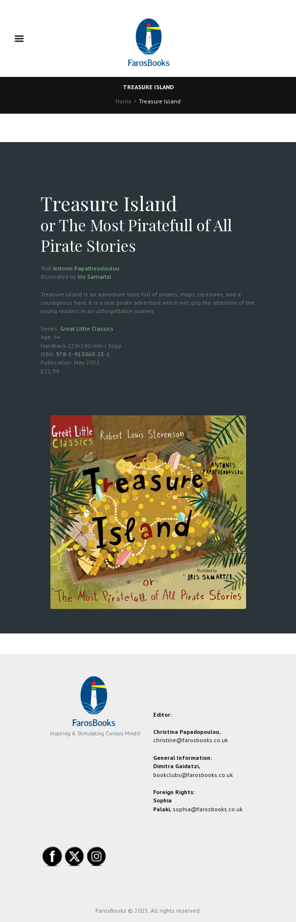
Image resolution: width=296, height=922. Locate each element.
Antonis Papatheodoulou (86, 268)
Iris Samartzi (94, 276)
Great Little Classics (87, 328)
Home (123, 101)
